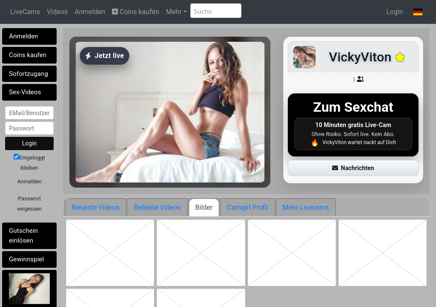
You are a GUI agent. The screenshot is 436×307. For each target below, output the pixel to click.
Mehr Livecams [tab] (306, 207)
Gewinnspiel (26, 259)
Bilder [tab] (204, 207)
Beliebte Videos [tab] (157, 207)
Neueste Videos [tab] (95, 207)
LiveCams (25, 12)
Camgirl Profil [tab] (247, 207)
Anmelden (90, 12)
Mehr (174, 12)
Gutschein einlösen (23, 235)
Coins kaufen (135, 12)
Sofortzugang (28, 74)
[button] (418, 11)
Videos (57, 12)
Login (394, 12)
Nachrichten (353, 168)
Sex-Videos (25, 92)
